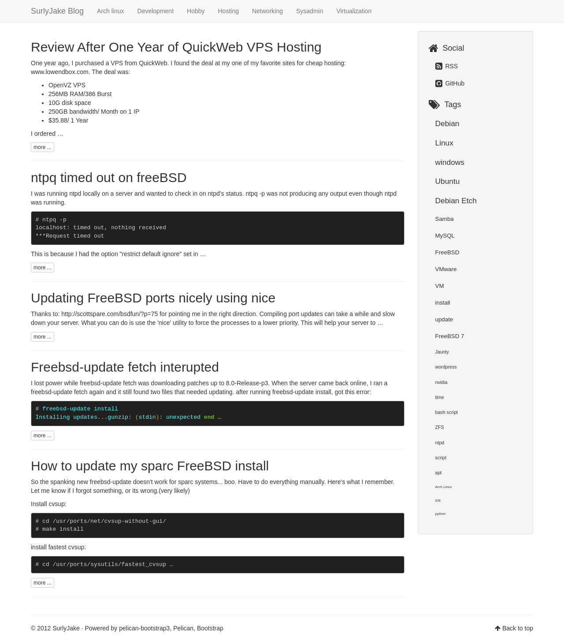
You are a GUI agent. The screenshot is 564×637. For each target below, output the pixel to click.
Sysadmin (309, 11)
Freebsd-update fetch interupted (125, 367)
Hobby (195, 11)
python (440, 514)
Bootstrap (210, 628)
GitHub (449, 83)
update (444, 319)
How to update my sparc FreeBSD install (150, 465)
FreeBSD (447, 252)
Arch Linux (443, 487)
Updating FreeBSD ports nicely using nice (153, 298)
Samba (444, 219)
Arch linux (110, 11)
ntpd (440, 442)
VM (439, 286)
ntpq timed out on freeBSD (109, 177)
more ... (42, 147)
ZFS (439, 427)
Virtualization (353, 11)
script (440, 457)
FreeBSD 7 (449, 336)
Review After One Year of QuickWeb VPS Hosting (176, 47)
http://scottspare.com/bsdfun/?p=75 (109, 313)
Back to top (517, 628)
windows (449, 162)
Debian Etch (456, 200)
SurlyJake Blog (57, 11)
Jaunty (442, 351)
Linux (444, 142)
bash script (446, 412)
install (442, 302)
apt (438, 472)
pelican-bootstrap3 (144, 628)
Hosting (228, 11)
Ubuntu (447, 181)
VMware (446, 269)
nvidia (441, 382)
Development (155, 11)
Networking (267, 11)
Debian (447, 123)
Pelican (183, 628)
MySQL (445, 235)
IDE (438, 501)
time (439, 397)
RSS (446, 66)
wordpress (446, 366)
